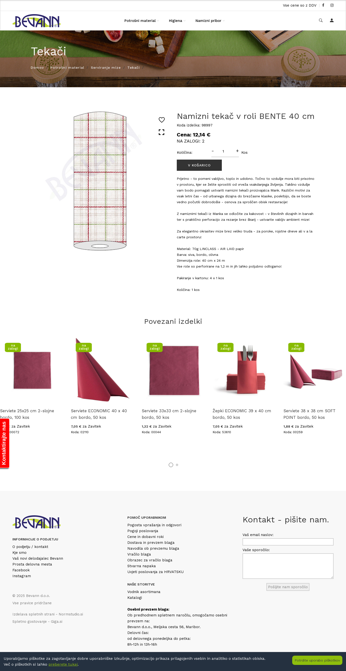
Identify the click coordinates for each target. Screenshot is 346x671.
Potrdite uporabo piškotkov (317, 660)
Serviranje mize (106, 67)
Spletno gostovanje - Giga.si (37, 621)
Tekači (133, 67)
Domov (37, 67)
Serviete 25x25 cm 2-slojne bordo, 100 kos (27, 414)
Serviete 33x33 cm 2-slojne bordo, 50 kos (169, 414)
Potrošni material (140, 21)
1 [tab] (171, 465)
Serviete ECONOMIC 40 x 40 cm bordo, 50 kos (99, 414)
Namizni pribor (208, 21)
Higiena (175, 21)
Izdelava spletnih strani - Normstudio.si (47, 614)
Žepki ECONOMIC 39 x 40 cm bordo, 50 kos (242, 414)
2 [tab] (177, 465)
